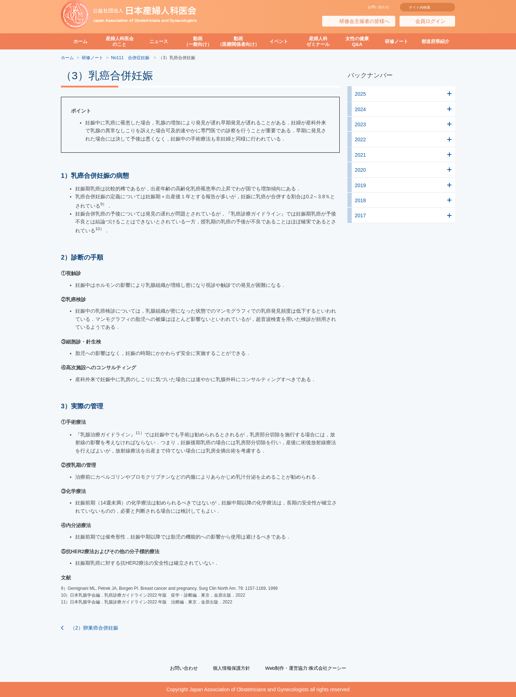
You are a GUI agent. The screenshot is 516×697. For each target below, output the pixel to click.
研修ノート (396, 41)
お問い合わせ (378, 7)
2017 (360, 215)
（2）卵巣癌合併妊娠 (94, 628)
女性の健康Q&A (357, 41)
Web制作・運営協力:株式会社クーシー (308, 668)
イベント (278, 41)
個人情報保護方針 (230, 668)
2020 (360, 170)
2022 (360, 139)
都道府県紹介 (435, 41)
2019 (360, 185)
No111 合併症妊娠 (131, 57)
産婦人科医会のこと (120, 41)
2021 (360, 155)
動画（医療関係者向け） (238, 41)
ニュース (158, 41)
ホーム (80, 41)
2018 (360, 200)
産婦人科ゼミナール (318, 41)
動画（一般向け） (198, 41)
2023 (360, 124)
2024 (360, 109)
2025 (360, 94)
